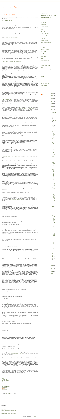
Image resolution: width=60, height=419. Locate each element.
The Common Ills (44, 13)
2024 (52, 95)
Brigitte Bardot (3, 409)
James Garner (53, 143)
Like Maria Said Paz (44, 26)
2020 (52, 101)
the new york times (5, 380)
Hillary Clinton (43, 45)
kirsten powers (4, 379)
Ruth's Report (12, 7)
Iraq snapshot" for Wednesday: (12, 37)
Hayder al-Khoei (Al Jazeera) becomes (16, 353)
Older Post (36, 398)
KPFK (42, 58)
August (53, 122)
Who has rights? (53, 139)
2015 (52, 109)
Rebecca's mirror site (44, 40)
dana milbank (4, 383)
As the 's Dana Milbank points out (11, 303)
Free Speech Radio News (45, 54)
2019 (52, 103)
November (54, 115)
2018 (52, 104)
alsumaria (4, 385)
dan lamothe (4, 387)
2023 (52, 96)
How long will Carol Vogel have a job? (53, 134)
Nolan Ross (53, 167)
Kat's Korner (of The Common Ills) (47, 20)
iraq (3, 378)
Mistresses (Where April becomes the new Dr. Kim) (53, 174)
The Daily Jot (43, 27)
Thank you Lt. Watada (45, 49)
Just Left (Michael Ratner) (45, 65)
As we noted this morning (6, 99)
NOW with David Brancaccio (46, 88)
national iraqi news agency (7, 390)
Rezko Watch (43, 47)
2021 (52, 100)
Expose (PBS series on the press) (47, 87)
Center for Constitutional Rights (46, 69)
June (53, 251)
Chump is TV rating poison (5, 407)
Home (20, 398)
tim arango (4, 381)
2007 (52, 273)
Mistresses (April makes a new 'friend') (53, 227)
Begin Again (53, 243)
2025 (52, 93)
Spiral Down (53, 160)
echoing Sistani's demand (11, 358)
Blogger (35, 416)
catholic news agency (6, 386)
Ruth (43, 94)
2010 (52, 268)
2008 (52, 271)
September (54, 120)
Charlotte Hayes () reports (11, 61)
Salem (30, 284)
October (53, 117)
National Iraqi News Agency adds (8, 369)
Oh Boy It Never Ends (44, 33)
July (53, 125)
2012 (52, 265)
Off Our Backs (43, 51)
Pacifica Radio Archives (45, 60)
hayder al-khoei (5, 389)
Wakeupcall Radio (44, 79)
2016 (52, 108)
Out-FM (42, 44)
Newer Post (5, 398)
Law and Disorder (44, 63)
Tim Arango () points (16, 199)
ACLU (42, 74)
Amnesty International (44, 72)
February (53, 258)
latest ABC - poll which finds (26, 108)
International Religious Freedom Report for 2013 (11, 156)
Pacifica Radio (43, 56)
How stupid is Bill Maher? (53, 234)
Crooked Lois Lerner (53, 128)
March (53, 256)
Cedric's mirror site (44, 38)
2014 (52, 111)
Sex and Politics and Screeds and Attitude (48, 15)
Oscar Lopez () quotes (24, 57)
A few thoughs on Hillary (53, 239)
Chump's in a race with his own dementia (8, 413)
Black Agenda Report (44, 53)
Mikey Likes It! (43, 22)
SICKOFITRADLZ (44, 31)
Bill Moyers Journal (44, 85)
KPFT (42, 67)
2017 (52, 106)
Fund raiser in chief (53, 164)
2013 (52, 263)
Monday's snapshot (11, 55)
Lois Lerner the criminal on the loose (53, 190)
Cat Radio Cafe (43, 76)
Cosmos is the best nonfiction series (53, 212)
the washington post (5, 382)
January (53, 260)
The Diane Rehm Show (45, 83)
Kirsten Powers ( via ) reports (12, 90)
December (54, 112)
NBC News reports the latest (7, 20)
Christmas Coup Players (45, 78)
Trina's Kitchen (43, 29)
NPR (41, 81)
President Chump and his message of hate (8, 410)
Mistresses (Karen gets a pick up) (53, 247)
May (53, 253)
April (53, 255)
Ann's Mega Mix (43, 36)
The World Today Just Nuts (45, 35)
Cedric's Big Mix (43, 24)
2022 (52, 98)
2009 (52, 270)
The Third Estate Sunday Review (46, 17)
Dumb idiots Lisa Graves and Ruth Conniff (53, 198)
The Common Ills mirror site (46, 42)
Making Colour (53, 204)
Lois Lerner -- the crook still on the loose (53, 219)
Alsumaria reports (5, 221)
